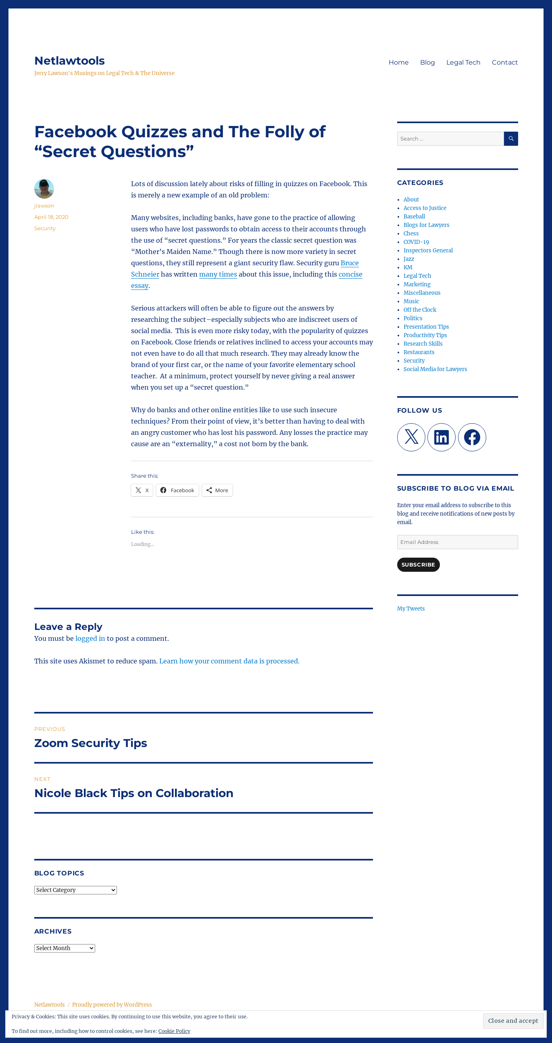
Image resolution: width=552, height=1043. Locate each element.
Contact (505, 62)
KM (408, 267)
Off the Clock (420, 309)
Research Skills (423, 343)
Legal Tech (463, 62)
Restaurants (419, 352)
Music (411, 301)
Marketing (417, 284)
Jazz (409, 259)
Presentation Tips (426, 326)
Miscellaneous (422, 293)
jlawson (44, 205)
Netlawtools (69, 60)
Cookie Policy (174, 1031)
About (411, 199)
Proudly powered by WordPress (112, 1004)
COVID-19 (416, 242)
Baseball (414, 216)
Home (399, 62)
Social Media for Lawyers (435, 369)
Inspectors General (428, 250)
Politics (413, 318)
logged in (90, 638)
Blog (427, 62)
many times (218, 274)
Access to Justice (425, 208)
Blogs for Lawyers (427, 225)
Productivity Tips (425, 335)
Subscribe (418, 564)
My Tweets (411, 608)
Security (45, 228)
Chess (411, 233)
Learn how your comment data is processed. (229, 661)
